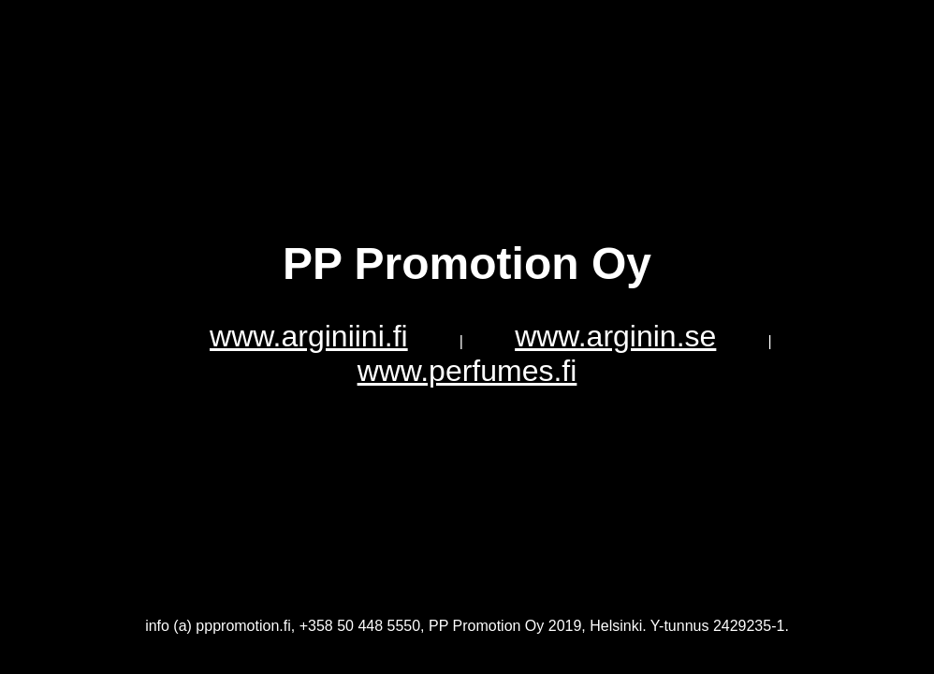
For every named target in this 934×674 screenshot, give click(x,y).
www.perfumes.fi (467, 371)
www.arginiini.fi (309, 336)
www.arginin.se (615, 336)
